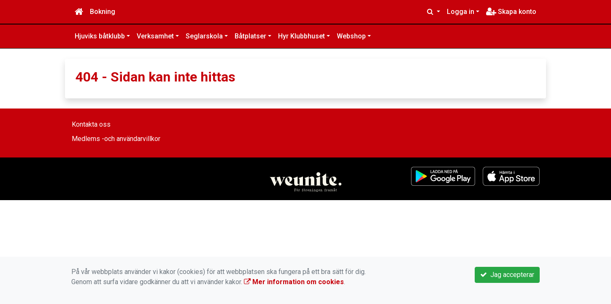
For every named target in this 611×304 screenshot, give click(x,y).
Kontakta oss (91, 124)
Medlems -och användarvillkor (116, 139)
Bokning (102, 12)
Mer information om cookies (294, 282)
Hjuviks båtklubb (100, 36)
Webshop (351, 36)
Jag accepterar (507, 275)
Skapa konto (511, 12)
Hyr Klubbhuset (301, 36)
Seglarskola (204, 36)
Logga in (460, 12)
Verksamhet (155, 36)
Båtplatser (250, 36)
